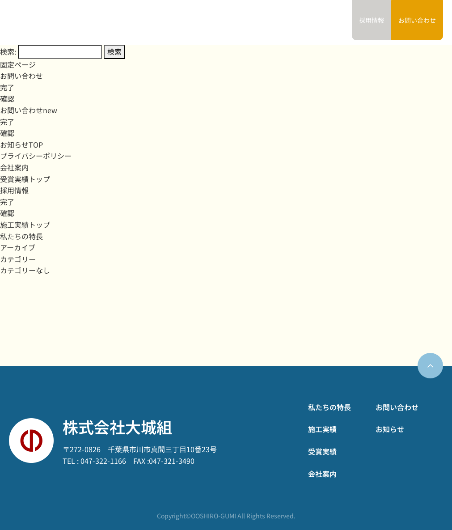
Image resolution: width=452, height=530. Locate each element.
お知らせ (330, 22)
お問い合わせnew (28, 110)
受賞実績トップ (25, 179)
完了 (7, 87)
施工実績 (228, 22)
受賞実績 (262, 22)
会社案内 (296, 22)
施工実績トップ (25, 224)
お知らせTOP (21, 144)
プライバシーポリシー (36, 155)
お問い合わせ (417, 20)
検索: (8, 51)
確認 (7, 98)
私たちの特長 (188, 22)
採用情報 (14, 190)
